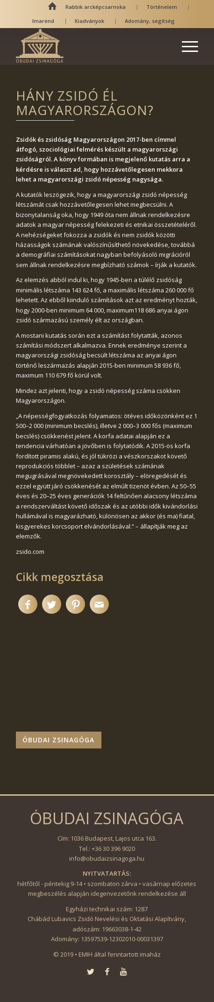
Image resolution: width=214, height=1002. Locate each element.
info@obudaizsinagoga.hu (106, 858)
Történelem (161, 6)
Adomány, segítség (150, 20)
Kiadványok (89, 20)
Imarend (43, 20)
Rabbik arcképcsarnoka (95, 6)
